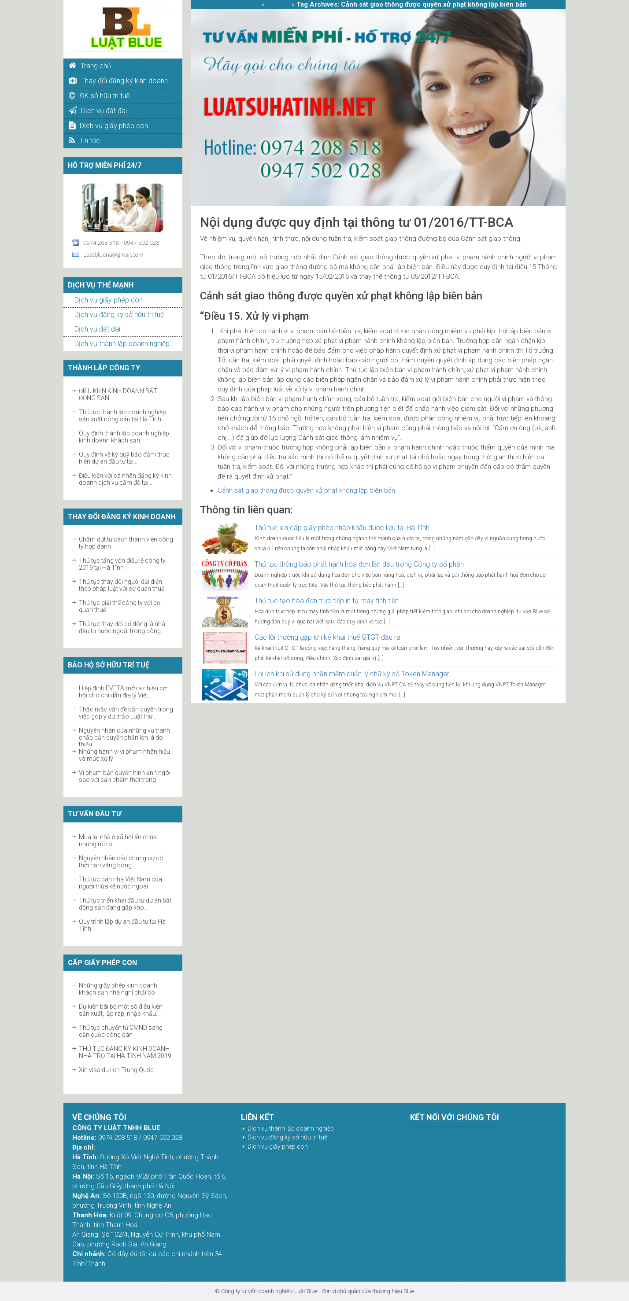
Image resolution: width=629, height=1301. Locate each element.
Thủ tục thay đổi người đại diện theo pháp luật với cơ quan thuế (121, 585)
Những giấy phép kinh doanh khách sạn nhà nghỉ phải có (118, 989)
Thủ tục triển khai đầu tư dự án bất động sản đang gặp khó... (125, 904)
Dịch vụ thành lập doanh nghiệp (122, 343)
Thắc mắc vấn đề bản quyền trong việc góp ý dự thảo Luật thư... (126, 713)
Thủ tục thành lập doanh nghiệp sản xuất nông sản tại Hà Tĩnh (122, 416)
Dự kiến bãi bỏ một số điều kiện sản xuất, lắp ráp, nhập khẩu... (121, 1010)
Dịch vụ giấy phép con (108, 300)
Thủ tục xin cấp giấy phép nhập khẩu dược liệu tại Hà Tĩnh (342, 527)
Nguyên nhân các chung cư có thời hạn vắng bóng (121, 862)
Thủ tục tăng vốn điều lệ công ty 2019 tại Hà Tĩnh (122, 564)
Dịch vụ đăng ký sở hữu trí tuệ (119, 314)
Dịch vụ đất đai (97, 329)
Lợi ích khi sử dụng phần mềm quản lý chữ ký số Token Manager (352, 674)
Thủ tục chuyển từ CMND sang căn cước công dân (121, 1031)
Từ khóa (278, 4)
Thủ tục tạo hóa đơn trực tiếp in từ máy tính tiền (327, 601)
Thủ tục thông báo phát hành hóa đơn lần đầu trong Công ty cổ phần (359, 564)
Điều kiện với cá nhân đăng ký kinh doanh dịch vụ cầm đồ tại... (125, 479)
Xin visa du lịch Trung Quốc (116, 1069)
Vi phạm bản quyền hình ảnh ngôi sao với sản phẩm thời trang (124, 776)
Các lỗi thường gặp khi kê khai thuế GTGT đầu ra (327, 637)
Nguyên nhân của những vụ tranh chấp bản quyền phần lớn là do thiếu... (124, 737)
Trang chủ (244, 4)
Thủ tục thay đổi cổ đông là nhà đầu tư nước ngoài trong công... (122, 627)
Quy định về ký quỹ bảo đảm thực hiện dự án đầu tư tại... (124, 458)
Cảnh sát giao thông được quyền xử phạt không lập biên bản (306, 490)
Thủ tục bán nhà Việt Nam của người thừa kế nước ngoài (120, 883)
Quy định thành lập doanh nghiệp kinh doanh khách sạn (124, 437)
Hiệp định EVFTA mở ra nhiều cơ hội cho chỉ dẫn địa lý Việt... (122, 692)
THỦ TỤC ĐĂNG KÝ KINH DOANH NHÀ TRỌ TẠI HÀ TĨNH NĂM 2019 (125, 1052)
